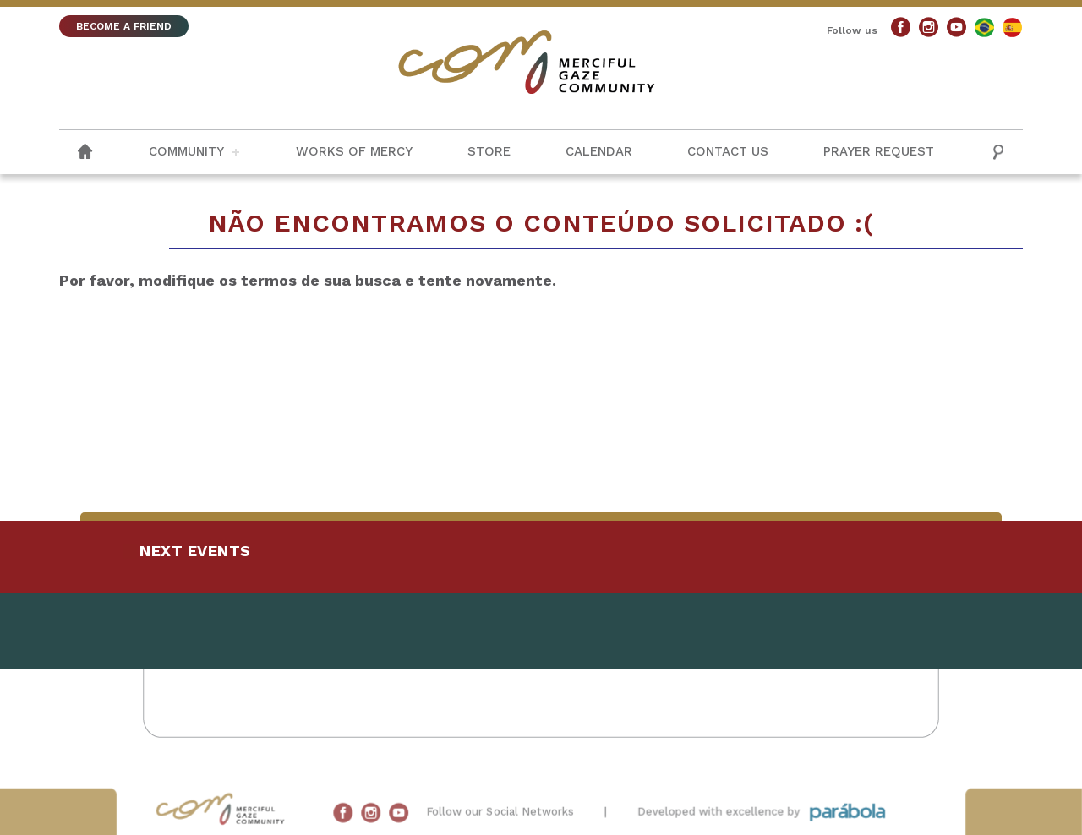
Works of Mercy (354, 151)
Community (186, 151)
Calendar (599, 151)
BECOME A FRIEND (124, 26)
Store (489, 151)
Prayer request (878, 151)
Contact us (727, 151)
